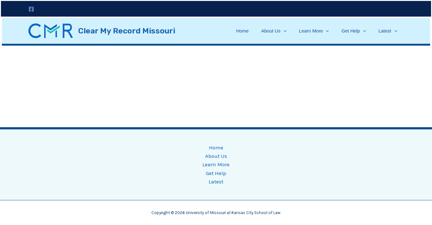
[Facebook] (31, 9)
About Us (274, 31)
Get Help (353, 31)
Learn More (314, 31)
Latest (388, 31)
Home (242, 30)
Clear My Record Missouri (126, 30)
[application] (284, 31)
